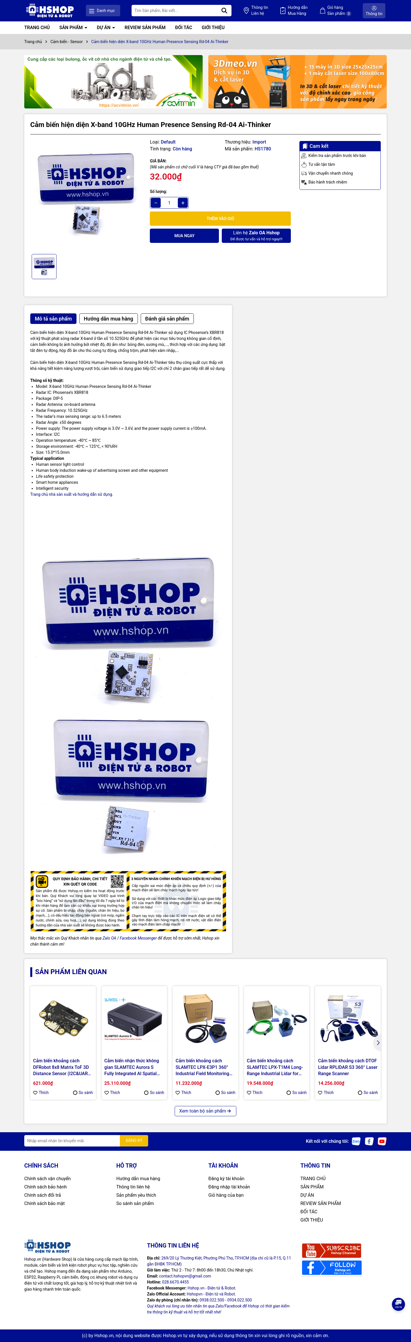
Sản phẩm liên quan (71, 972)
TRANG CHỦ (37, 27)
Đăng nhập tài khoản (229, 1187)
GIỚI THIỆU (213, 27)
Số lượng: (158, 191)
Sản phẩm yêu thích (136, 1195)
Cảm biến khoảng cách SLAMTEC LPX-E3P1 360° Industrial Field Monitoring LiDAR (202, 1067)
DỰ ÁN (104, 27)
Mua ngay (184, 235)
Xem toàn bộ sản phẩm (205, 1111)
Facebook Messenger (138, 938)
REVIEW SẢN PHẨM (145, 27)
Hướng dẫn (297, 11)
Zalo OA (109, 938)
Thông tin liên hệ (133, 1187)
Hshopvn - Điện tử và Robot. (211, 1294)
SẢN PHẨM (71, 27)
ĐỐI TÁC (183, 27)
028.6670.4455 (175, 1282)
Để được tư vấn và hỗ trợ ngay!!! (256, 235)
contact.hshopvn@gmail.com (185, 1276)
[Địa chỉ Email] (86, 1140)
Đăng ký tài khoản (226, 1178)
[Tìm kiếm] (224, 10)
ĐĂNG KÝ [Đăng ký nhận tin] (134, 1140)
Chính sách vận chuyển (47, 1178)
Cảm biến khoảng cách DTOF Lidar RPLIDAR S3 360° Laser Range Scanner (347, 1067)
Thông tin (259, 11)
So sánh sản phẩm (135, 1203)
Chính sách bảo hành (45, 1187)
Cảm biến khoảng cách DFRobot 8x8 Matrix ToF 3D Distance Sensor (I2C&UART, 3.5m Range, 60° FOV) (62, 1067)
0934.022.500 (239, 1300)
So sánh (83, 1092)
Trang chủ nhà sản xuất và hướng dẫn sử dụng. (71, 494)
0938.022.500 (212, 1300)
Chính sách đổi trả (42, 1195)
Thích (41, 1092)
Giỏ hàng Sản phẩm (339, 10)
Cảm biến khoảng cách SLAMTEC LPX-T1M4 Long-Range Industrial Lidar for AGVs (275, 1067)
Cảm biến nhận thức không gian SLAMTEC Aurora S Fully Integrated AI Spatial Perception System (131, 1067)
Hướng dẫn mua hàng (138, 1178)
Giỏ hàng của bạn (226, 1195)
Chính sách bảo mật (44, 1203)
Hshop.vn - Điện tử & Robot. (212, 1288)
